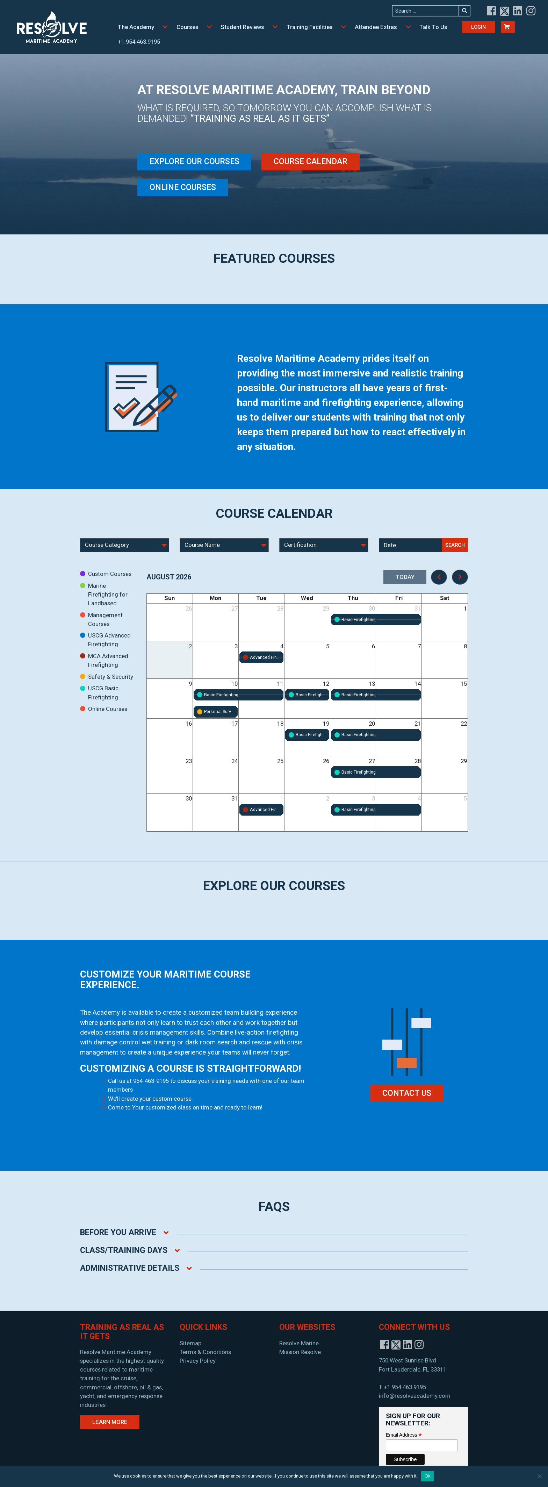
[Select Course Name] (224, 545)
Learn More (110, 1421)
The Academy (136, 26)
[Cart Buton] (508, 27)
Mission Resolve (300, 1351)
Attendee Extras (376, 26)
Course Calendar (310, 161)
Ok (428, 1476)
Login (478, 27)
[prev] (439, 577)
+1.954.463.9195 (139, 41)
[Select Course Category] (124, 545)
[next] (460, 577)
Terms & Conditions (205, 1351)
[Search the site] (425, 10)
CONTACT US (406, 1093)
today (405, 576)
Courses (187, 26)
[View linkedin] (518, 11)
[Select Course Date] (410, 545)
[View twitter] (505, 11)
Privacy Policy (198, 1360)
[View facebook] (492, 11)
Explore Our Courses (194, 161)
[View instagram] (531, 11)
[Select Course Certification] (323, 545)
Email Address (404, 1435)
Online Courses (183, 187)
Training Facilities (310, 26)
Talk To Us (433, 26)
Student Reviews (242, 26)
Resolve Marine (299, 1343)
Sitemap (190, 1343)
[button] (165, 27)
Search (455, 545)
